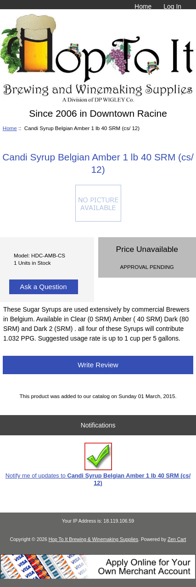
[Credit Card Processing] (98, 577)
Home (142, 6)
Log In (172, 6)
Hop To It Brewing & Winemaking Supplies (93, 539)
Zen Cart (177, 539)
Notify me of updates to (98, 464)
